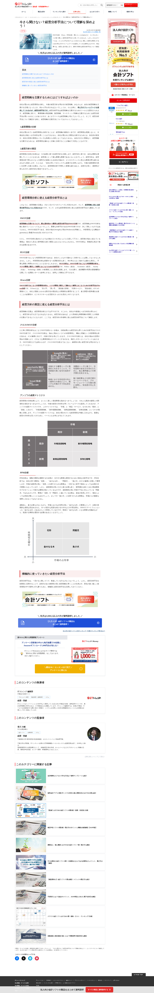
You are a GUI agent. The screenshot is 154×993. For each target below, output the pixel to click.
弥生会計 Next (120, 132)
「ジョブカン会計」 (122, 105)
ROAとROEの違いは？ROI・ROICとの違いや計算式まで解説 (121, 197)
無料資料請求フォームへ (131, 5)
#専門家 (23, 31)
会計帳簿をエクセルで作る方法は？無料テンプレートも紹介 (121, 217)
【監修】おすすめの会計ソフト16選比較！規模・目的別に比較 (121, 204)
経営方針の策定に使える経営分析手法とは (36, 81)
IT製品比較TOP (19, 17)
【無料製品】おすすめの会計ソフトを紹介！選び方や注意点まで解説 (121, 231)
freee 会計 (119, 119)
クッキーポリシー (91, 980)
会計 (26, 17)
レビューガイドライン (58, 980)
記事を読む (77, 12)
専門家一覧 (58, 983)
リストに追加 (126, 114)
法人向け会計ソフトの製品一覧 (91, 32)
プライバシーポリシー (80, 980)
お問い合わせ (116, 980)
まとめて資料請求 (123, 100)
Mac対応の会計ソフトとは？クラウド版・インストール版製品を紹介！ (122, 251)
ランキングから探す (59, 12)
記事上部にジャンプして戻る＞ (95, 756)
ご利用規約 (48, 980)
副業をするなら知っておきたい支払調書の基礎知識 (121, 244)
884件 (131, 124)
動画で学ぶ (130, 12)
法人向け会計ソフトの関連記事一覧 (51, 17)
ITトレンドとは (39, 980)
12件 (130, 111)
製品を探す (41, 12)
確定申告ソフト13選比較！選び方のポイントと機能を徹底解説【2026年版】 (122, 224)
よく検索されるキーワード (69, 983)
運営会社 (100, 980)
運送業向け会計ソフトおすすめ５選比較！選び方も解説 (121, 237)
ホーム (24, 12)
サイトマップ (108, 980)
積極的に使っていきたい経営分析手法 (34, 85)
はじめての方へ (95, 12)
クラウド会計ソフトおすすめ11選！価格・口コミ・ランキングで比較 (121, 210)
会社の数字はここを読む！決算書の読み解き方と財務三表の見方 (121, 190)
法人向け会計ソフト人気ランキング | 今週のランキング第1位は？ (84, 631)
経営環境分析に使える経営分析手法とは (35, 78)
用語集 (37, 985)
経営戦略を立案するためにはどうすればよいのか (38, 74)
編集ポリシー (69, 980)
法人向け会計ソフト (35, 17)
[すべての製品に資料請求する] (99, 989)
